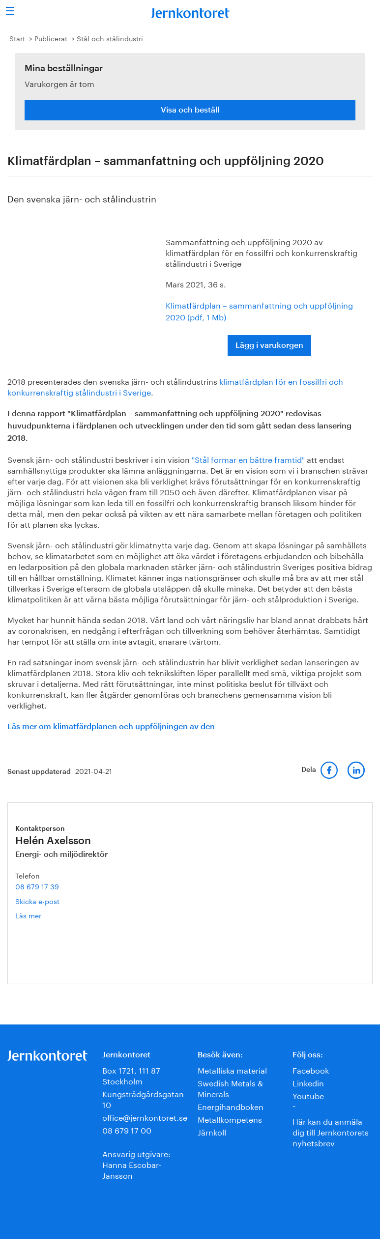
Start (17, 37)
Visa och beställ (190, 110)
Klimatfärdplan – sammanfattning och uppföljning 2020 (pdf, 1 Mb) (259, 310)
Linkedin (308, 1082)
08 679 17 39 (37, 886)
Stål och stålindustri (110, 37)
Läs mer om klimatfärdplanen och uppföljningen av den (111, 727)
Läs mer (43, 915)
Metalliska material (232, 1069)
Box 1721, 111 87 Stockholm (131, 1074)
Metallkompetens (230, 1118)
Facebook (310, 1069)
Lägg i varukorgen (269, 345)
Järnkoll (212, 1131)
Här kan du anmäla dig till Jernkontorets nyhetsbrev (330, 1131)
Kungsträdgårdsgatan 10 (143, 1098)
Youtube (308, 1095)
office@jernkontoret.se (144, 1116)
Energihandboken (230, 1106)
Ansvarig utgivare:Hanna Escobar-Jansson (136, 1164)
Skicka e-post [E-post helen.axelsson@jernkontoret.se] (37, 900)
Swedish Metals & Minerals (230, 1087)
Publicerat (50, 37)
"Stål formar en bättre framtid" (248, 459)
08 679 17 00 (126, 1129)
